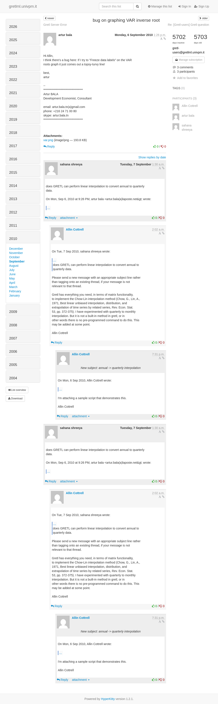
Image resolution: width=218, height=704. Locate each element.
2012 (13, 212)
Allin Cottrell (75, 229)
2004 (13, 378)
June (12, 274)
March (13, 287)
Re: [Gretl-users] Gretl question (188, 24)
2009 (13, 312)
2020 (13, 106)
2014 (13, 186)
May (12, 278)
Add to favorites (185, 78)
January (14, 295)
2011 (13, 226)
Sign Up (201, 6)
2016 (13, 159)
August (14, 265)
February (15, 291)
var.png (48, 140)
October (14, 257)
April (12, 282)
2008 (13, 325)
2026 (13, 27)
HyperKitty (108, 699)
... (48, 208)
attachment (69, 217)
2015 (13, 173)
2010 (13, 239)
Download (15, 398)
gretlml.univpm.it (23, 6)
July (11, 270)
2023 (13, 67)
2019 (13, 120)
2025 (13, 40)
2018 (13, 133)
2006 (13, 352)
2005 (13, 365)
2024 (13, 53)
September (16, 261)
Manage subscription (188, 59)
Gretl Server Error (55, 24)
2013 (13, 199)
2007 (13, 338)
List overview (17, 390)
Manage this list (160, 6)
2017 (13, 146)
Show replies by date (152, 157)
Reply (49, 146)
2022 (13, 80)
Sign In (184, 6)
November (16, 253)
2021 (13, 93)
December (16, 248)
